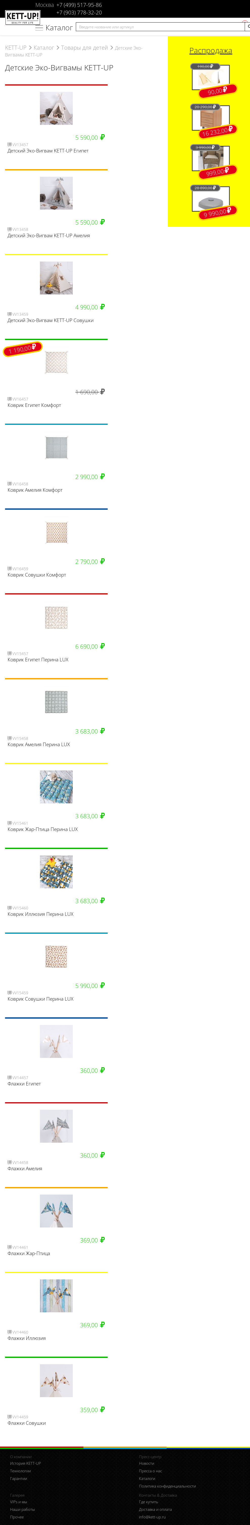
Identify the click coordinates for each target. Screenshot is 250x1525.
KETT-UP (16, 47)
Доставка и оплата (155, 1509)
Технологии (20, 1470)
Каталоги (147, 1478)
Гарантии (18, 1478)
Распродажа (210, 50)
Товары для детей (84, 47)
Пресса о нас (150, 1470)
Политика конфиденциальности (167, 1486)
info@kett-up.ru (152, 1516)
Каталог (59, 27)
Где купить (148, 1501)
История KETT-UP (25, 1463)
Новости (146, 1463)
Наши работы (22, 1509)
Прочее (17, 1516)
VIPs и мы (18, 1501)
